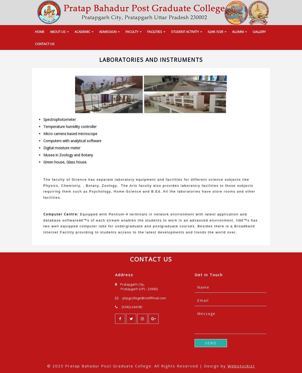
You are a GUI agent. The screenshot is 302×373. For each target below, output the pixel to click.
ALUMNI (239, 31)
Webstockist (241, 365)
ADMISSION (109, 31)
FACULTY (133, 31)
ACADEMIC (83, 31)
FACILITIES (156, 31)
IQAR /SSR (217, 31)
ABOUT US (59, 31)
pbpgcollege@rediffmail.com (144, 298)
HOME (39, 31)
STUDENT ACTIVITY (186, 31)
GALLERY (259, 31)
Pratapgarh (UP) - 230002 (139, 289)
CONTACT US (44, 44)
